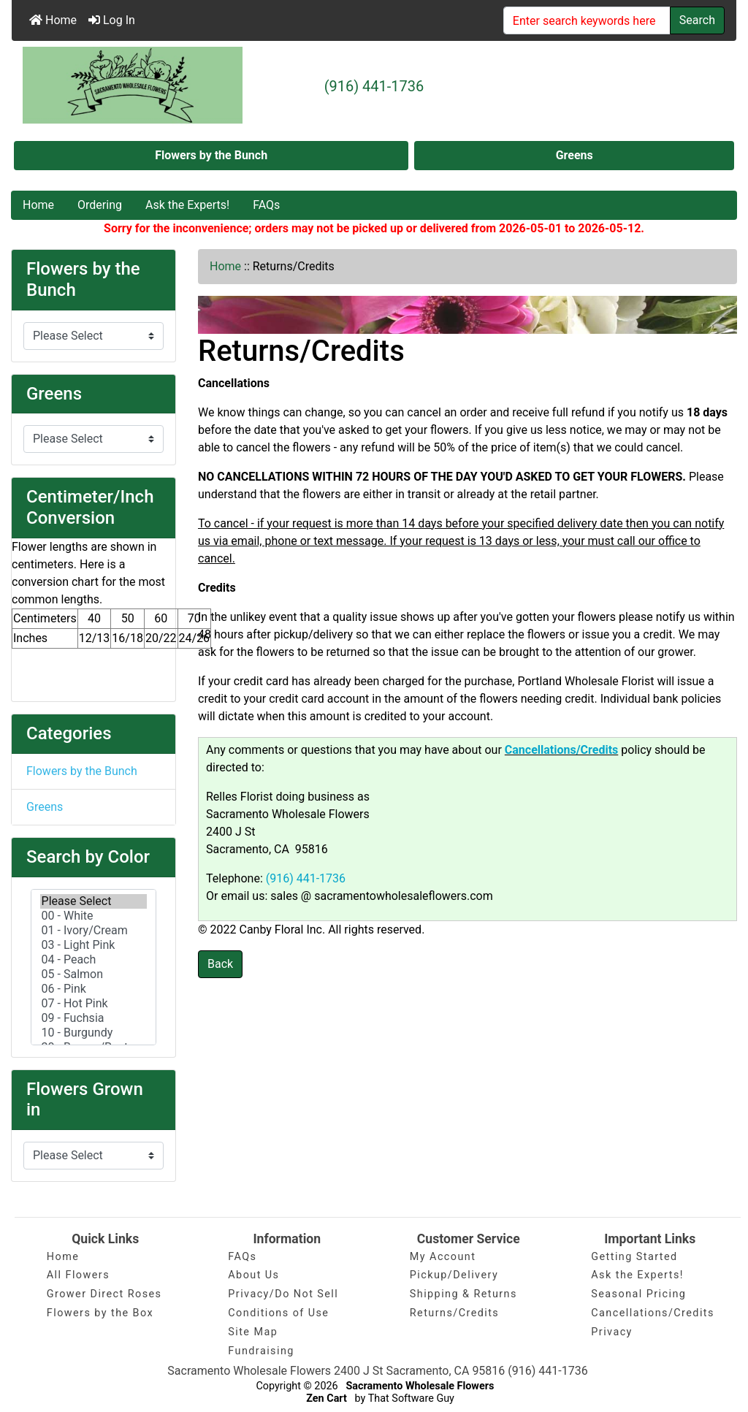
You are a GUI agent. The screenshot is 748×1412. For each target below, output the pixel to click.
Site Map (253, 1332)
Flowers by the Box (100, 1313)
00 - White (94, 916)
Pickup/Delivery (454, 1275)
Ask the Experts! (187, 205)
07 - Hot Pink (94, 1003)
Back (220, 964)
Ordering (99, 205)
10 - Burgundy (94, 1033)
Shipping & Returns (463, 1294)
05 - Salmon (94, 974)
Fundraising (261, 1351)
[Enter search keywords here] (587, 20)
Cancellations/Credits (652, 1313)
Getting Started (634, 1257)
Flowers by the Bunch (211, 155)
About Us (253, 1275)
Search (697, 20)
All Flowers (78, 1275)
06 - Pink (94, 989)
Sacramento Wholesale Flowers (420, 1386)
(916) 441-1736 (374, 86)
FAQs (266, 205)
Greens (574, 155)
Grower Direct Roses (104, 1294)
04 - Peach (94, 960)
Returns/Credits (454, 1313)
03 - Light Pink (94, 945)
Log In (111, 20)
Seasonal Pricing (638, 1294)
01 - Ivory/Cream (94, 930)
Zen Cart (326, 1398)
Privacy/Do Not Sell (283, 1294)
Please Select (94, 901)
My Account (443, 1257)
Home (53, 20)
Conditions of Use (278, 1313)
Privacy (612, 1332)
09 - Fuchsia (94, 1018)
